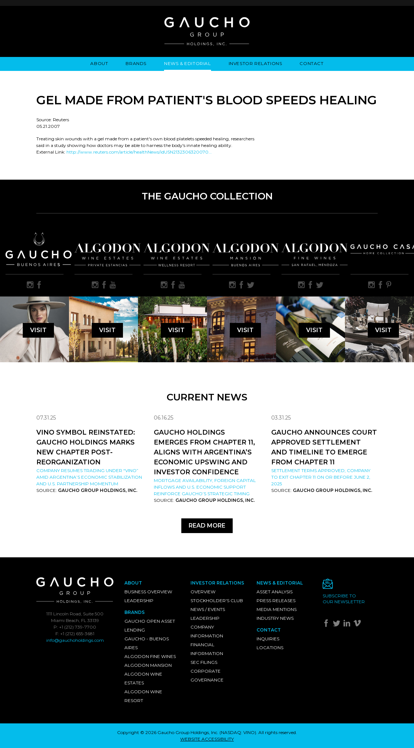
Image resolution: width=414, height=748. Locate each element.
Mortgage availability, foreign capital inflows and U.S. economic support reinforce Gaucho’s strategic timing (205, 487)
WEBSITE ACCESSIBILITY (207, 739)
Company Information (206, 631)
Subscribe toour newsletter (344, 598)
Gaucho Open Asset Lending (149, 625)
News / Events (207, 609)
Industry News (275, 618)
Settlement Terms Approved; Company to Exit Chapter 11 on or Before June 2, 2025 (320, 477)
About (99, 63)
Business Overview (148, 591)
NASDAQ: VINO (238, 732)
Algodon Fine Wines (150, 656)
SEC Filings (203, 662)
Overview (202, 591)
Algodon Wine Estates (143, 678)
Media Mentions (277, 609)
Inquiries (268, 638)
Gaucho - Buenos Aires (146, 643)
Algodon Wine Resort (143, 696)
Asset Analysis (275, 591)
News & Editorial (187, 63)
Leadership (138, 600)
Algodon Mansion (148, 665)
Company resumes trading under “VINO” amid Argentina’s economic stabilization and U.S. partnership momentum (89, 477)
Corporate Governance (207, 675)
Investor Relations (255, 63)
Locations (270, 647)
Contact (311, 63)
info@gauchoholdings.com (75, 640)
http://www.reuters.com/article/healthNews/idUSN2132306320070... (139, 152)
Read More (207, 525)
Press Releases (276, 600)
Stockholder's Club (216, 600)
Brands (136, 63)
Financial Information (206, 649)
